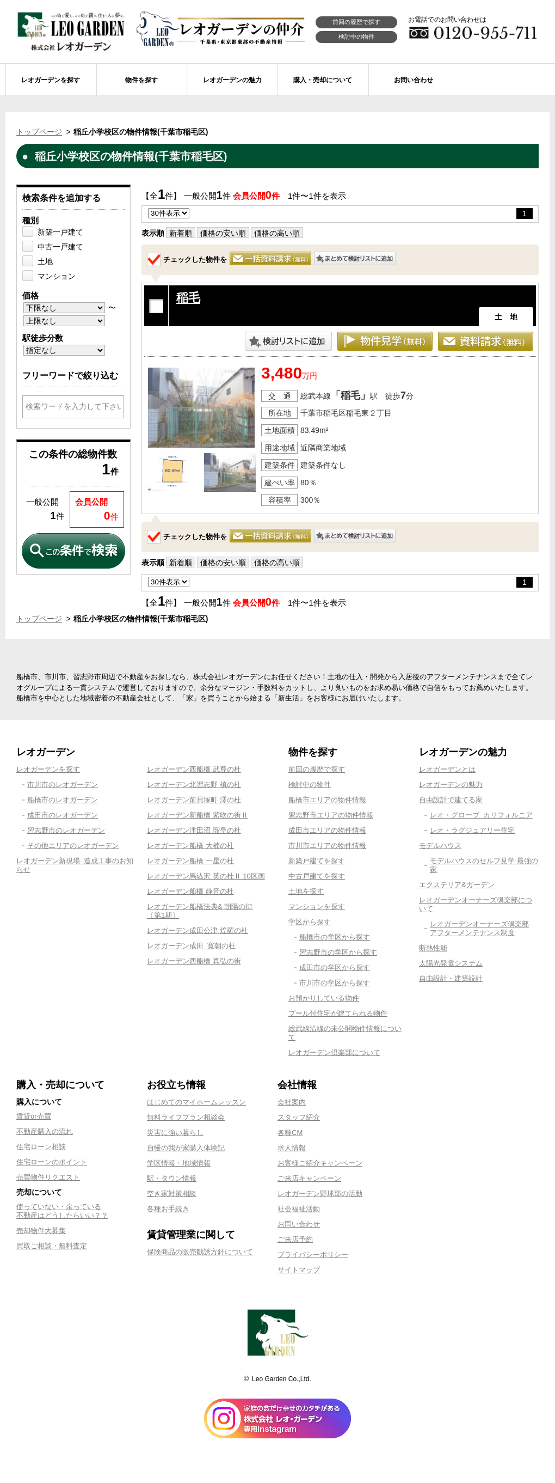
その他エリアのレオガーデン (73, 845)
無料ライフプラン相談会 (186, 1117)
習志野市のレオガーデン (66, 830)
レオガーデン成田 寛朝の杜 (191, 946)
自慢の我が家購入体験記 (186, 1148)
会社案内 (292, 1102)
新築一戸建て (60, 232)
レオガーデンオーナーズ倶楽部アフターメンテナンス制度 (479, 928)
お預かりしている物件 (323, 998)
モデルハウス (440, 845)
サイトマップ (299, 1270)
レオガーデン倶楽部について (334, 1052)
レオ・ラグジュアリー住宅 (472, 830)
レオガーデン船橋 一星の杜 (190, 861)
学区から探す (309, 922)
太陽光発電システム (451, 963)
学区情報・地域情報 (179, 1163)
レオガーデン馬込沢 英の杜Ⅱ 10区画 (206, 876)
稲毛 (188, 297)
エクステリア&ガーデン (457, 885)
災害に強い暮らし (175, 1132)
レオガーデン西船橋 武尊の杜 (194, 769)
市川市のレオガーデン (62, 784)
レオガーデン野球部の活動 (320, 1193)
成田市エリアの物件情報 (327, 830)
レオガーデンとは (447, 769)
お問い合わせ (299, 1224)
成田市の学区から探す (334, 967)
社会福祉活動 (299, 1209)
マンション (57, 276)
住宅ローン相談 (41, 1147)
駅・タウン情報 (171, 1178)
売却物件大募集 (41, 1230)
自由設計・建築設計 (451, 978)
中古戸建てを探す (316, 876)
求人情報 (292, 1148)
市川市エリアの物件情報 (327, 845)
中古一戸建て (60, 246)
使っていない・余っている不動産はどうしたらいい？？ (62, 1211)
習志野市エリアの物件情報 (330, 815)
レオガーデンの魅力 (451, 784)
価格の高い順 (277, 233)
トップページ (39, 131)
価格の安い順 (223, 233)
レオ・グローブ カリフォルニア (481, 815)
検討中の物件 (356, 36)
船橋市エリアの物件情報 (327, 800)
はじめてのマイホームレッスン (196, 1102)
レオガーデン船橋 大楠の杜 (190, 845)
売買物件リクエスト (48, 1177)
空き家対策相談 (171, 1193)
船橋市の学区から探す (334, 937)
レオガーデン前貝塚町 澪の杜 (194, 800)
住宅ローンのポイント (51, 1162)
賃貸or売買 (33, 1116)
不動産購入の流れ (44, 1131)
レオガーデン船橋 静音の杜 (190, 891)
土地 (45, 261)
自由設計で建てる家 (451, 800)
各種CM (290, 1132)
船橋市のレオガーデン (62, 800)
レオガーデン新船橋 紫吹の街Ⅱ (197, 815)
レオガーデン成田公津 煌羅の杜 (197, 930)
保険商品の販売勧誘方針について (200, 1252)
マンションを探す (316, 906)
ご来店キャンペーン (309, 1178)
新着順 (180, 233)
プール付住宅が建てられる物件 (337, 1013)
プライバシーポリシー (313, 1254)
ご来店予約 (295, 1239)
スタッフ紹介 (299, 1117)
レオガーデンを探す (48, 769)
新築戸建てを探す (316, 861)
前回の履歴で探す (356, 22)
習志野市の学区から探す (338, 952)
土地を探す (306, 891)
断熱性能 (433, 948)
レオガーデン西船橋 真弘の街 (194, 961)
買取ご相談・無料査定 (51, 1246)
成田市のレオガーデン (62, 815)
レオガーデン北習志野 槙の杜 (194, 784)
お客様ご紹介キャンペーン (320, 1163)
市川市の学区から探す (334, 983)
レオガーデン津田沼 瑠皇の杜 (194, 830)
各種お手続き (168, 1209)
